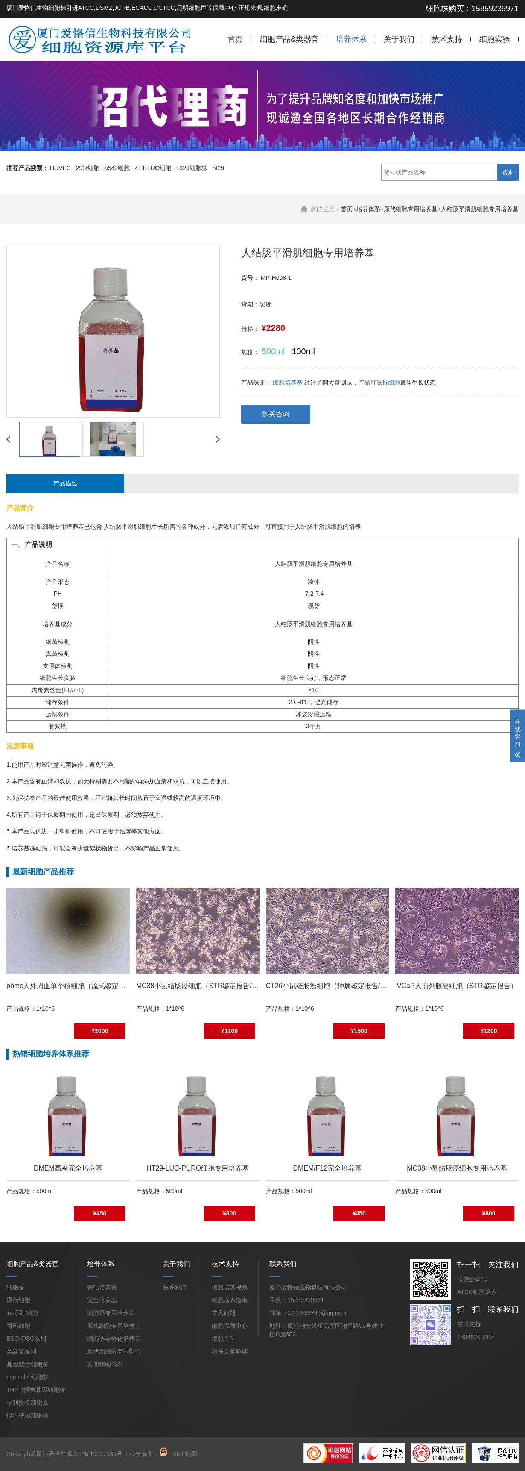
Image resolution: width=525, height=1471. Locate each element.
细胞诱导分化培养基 (114, 1338)
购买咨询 (275, 414)
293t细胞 (87, 168)
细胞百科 (224, 1338)
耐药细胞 (18, 1325)
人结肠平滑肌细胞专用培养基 (480, 209)
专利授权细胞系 (27, 1402)
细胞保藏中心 (230, 1325)
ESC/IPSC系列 (26, 1338)
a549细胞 (117, 168)
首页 (235, 39)
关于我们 (399, 39)
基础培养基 (102, 1287)
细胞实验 (494, 39)
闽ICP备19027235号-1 (98, 1453)
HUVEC (60, 168)
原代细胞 (18, 1300)
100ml (303, 351)
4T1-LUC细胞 (153, 168)
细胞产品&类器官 (289, 39)
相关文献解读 (230, 1351)
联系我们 (175, 1287)
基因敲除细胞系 (27, 1364)
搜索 (508, 172)
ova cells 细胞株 (27, 1377)
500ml (273, 351)
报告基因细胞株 (27, 1415)
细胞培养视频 (230, 1287)
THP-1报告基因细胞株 (35, 1389)
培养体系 (351, 39)
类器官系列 (21, 1351)
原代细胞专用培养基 (411, 209)
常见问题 (224, 1312)
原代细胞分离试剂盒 (114, 1351)
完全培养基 (102, 1300)
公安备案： (148, 1453)
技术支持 (447, 39)
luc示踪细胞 (22, 1312)
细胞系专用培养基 (111, 1312)
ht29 (218, 168)
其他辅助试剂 (105, 1364)
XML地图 (185, 1453)
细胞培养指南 (230, 1300)
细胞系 (15, 1287)
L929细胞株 (191, 168)
